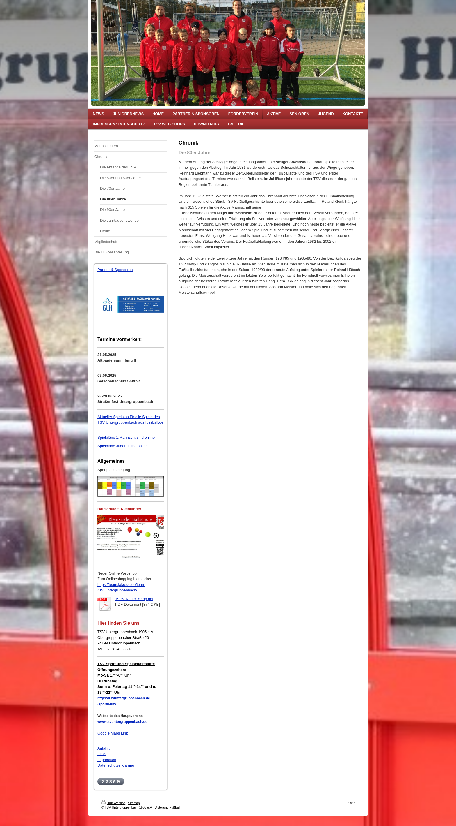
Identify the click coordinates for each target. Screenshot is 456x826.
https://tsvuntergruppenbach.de (123, 698)
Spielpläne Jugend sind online (122, 446)
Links (101, 754)
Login (351, 802)
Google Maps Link (112, 733)
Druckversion (113, 803)
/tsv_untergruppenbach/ (117, 590)
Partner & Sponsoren (115, 269)
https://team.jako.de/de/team (121, 584)
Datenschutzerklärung (115, 765)
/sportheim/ (106, 704)
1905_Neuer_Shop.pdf (134, 599)
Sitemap (134, 803)
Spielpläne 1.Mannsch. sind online (126, 437)
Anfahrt (103, 748)
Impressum (106, 760)
